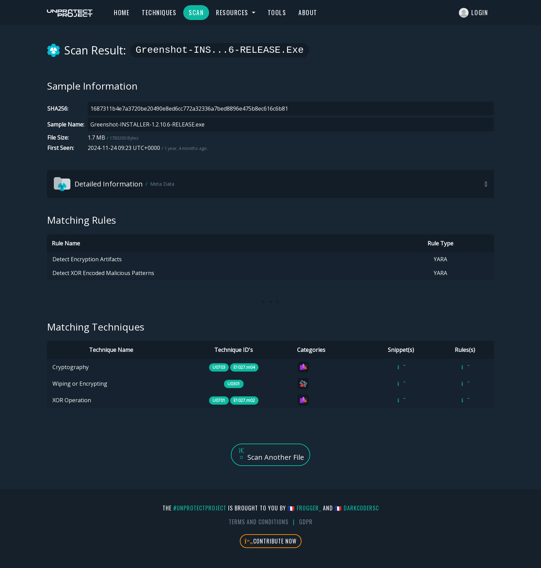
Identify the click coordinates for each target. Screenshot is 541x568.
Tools (277, 12)
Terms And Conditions (258, 522)
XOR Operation (71, 400)
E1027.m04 (244, 367)
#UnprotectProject (199, 508)
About (307, 12)
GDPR (306, 522)
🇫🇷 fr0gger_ (304, 508)
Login (473, 13)
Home (121, 12)
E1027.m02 (244, 400)
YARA (440, 259)
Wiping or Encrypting (79, 383)
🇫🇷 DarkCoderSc (357, 508)
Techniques (159, 12)
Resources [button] (233, 12)
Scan (196, 12)
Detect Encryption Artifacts (87, 259)
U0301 (233, 384)
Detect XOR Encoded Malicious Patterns (103, 273)
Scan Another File (270, 454)
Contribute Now (271, 541)
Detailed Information (114, 184)
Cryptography (70, 367)
